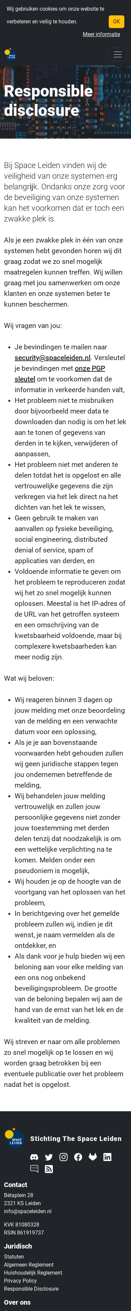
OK (116, 21)
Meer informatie (101, 34)
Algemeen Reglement (29, 1265)
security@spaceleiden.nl (52, 358)
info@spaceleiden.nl (28, 1211)
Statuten (14, 1257)
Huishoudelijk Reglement (33, 1273)
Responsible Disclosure (31, 1289)
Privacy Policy (20, 1281)
